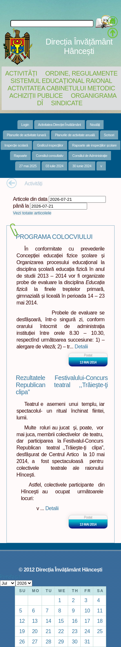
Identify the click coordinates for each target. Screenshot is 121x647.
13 (34, 621)
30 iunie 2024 (81, 166)
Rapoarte (20, 156)
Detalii (81, 346)
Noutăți (95, 125)
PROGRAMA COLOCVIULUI (54, 236)
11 (100, 610)
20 (34, 631)
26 (22, 641)
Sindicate (66, 103)
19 (22, 631)
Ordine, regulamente (81, 73)
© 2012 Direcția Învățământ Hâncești (60, 569)
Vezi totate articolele (32, 213)
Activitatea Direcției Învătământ (59, 125)
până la (21, 206)
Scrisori (109, 135)
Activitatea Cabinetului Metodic (61, 88)
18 (100, 621)
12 (22, 621)
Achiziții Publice (36, 95)
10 (87, 610)
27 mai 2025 (27, 166)
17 (87, 621)
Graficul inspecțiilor (50, 145)
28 (48, 641)
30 (74, 641)
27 (34, 641)
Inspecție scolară (16, 145)
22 (61, 631)
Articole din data (30, 199)
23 (74, 631)
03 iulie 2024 (54, 166)
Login (25, 125)
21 (48, 631)
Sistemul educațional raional (61, 80)
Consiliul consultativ (49, 156)
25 (100, 631)
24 (87, 631)
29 (61, 641)
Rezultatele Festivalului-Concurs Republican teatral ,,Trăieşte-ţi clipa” (62, 385)
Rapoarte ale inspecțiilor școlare (94, 145)
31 (87, 641)
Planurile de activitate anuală (75, 135)
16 (74, 621)
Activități (21, 73)
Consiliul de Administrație (89, 156)
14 (48, 621)
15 (61, 621)
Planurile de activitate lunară (26, 135)
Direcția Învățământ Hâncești (78, 46)
